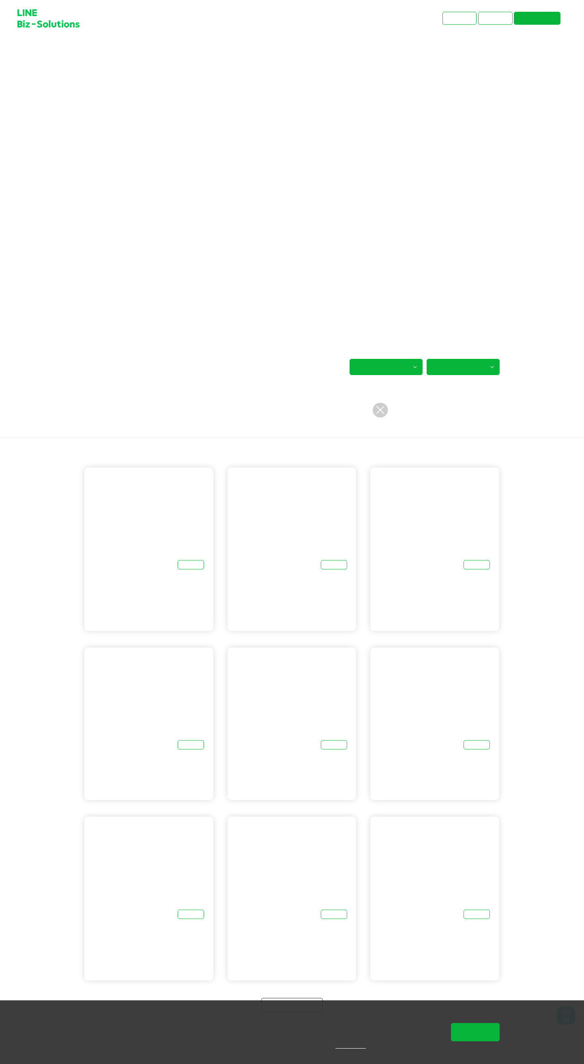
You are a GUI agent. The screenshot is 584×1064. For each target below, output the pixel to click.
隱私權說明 (356, 1045)
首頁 (90, 49)
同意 (475, 1032)
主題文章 (117, 49)
